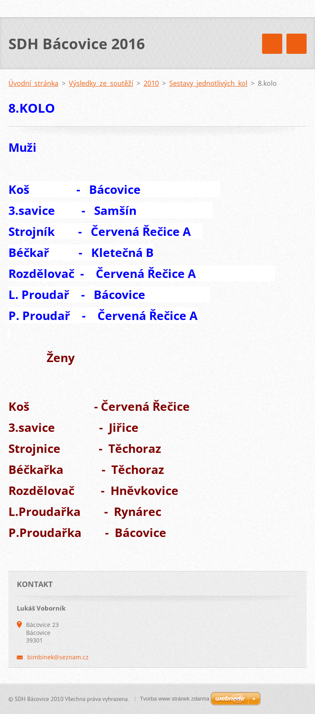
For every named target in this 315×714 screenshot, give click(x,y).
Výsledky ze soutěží (101, 83)
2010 (151, 83)
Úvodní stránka (33, 83)
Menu (296, 44)
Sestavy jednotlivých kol (208, 83)
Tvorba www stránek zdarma (174, 698)
